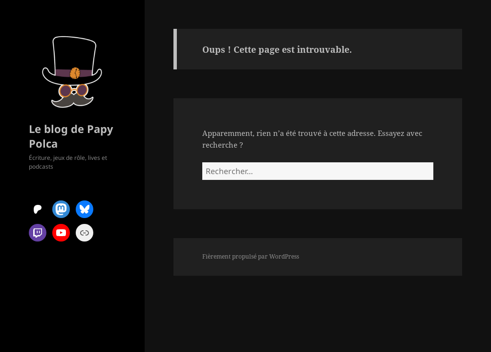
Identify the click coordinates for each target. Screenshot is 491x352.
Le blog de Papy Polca (71, 136)
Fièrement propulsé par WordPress (250, 256)
